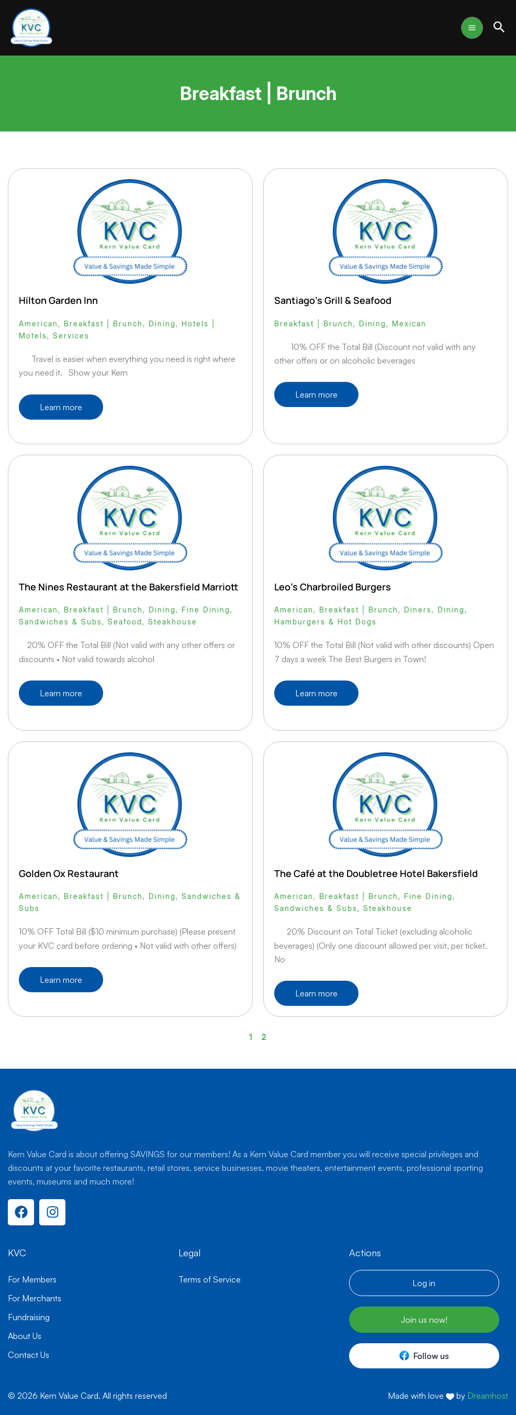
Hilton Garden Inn (58, 300)
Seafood (125, 621)
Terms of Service (209, 1279)
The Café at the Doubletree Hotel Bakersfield (376, 873)
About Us (24, 1336)
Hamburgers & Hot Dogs (325, 621)
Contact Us (28, 1355)
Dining (162, 323)
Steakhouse (172, 621)
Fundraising (29, 1317)
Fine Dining (206, 609)
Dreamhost (487, 1395)
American (38, 323)
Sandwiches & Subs (60, 621)
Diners (418, 609)
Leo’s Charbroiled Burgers (332, 586)
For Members (32, 1279)
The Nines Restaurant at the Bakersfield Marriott (128, 586)
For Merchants (34, 1298)
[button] (499, 27)
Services (71, 335)
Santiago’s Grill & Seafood (332, 300)
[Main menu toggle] (472, 27)
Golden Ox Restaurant (69, 873)
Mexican (409, 323)
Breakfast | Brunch (103, 323)
